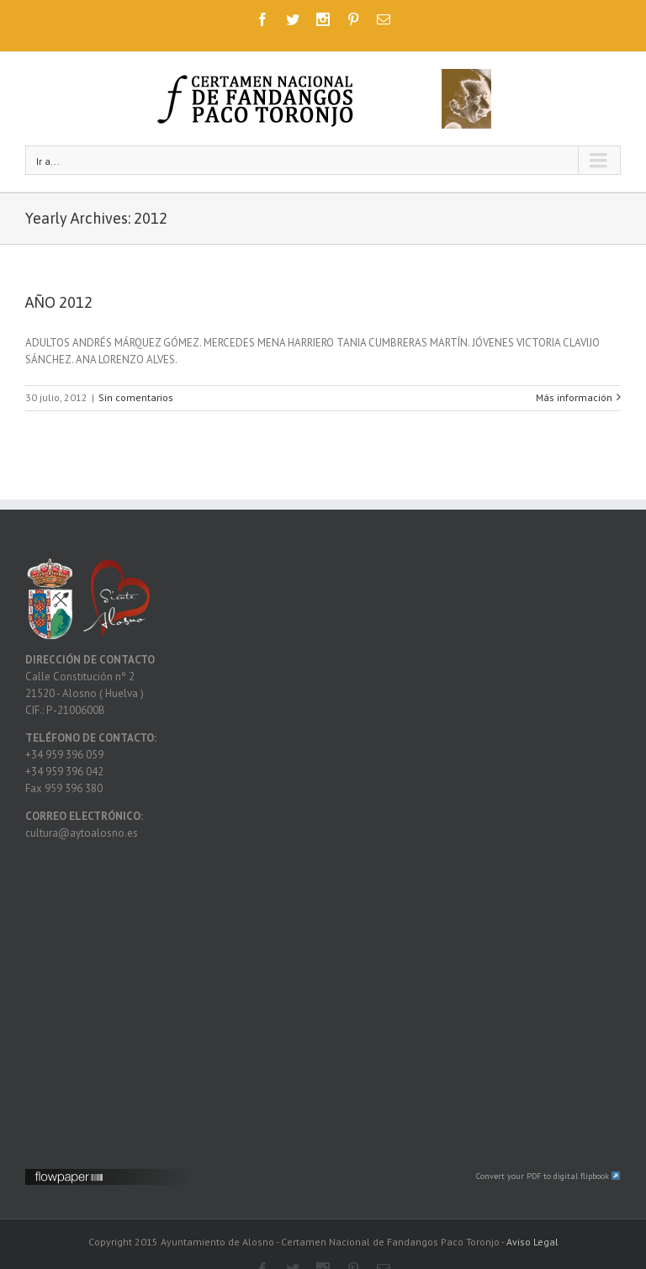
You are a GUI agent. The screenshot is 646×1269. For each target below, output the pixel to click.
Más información (574, 397)
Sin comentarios (135, 397)
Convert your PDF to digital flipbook (548, 1176)
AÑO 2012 (59, 302)
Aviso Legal (532, 1241)
